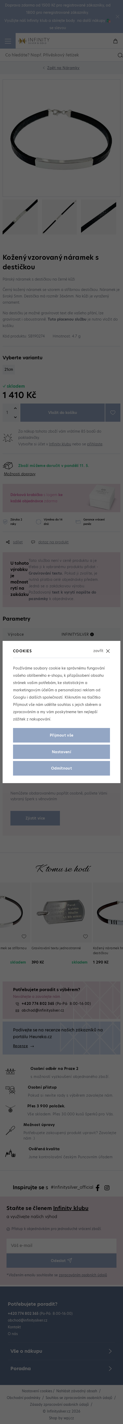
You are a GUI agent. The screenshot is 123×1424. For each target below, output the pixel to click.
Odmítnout (61, 768)
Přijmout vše (61, 735)
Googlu (19, 697)
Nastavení (61, 752)
